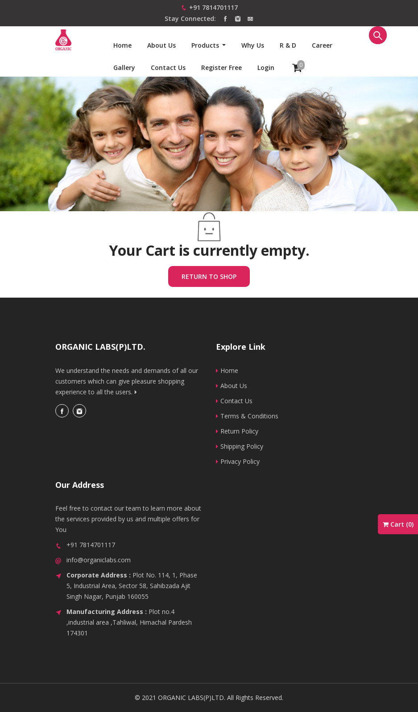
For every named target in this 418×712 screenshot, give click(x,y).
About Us (161, 45)
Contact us (168, 67)
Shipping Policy (239, 446)
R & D (288, 45)
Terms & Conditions (247, 416)
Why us (252, 45)
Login (265, 67)
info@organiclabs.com (98, 560)
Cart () (398, 524)
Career (322, 45)
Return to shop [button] (209, 276)
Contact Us (234, 401)
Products (206, 45)
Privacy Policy (238, 461)
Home (122, 45)
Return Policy (237, 431)
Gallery (124, 67)
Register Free (221, 67)
